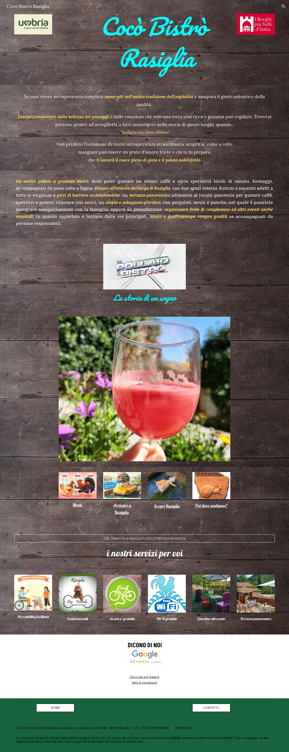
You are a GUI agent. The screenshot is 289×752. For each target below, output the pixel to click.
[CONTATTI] (211, 707)
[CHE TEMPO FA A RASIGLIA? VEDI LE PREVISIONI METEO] (144, 538)
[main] (155, 43)
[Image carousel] (144, 389)
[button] (283, 6)
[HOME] (55, 707)
